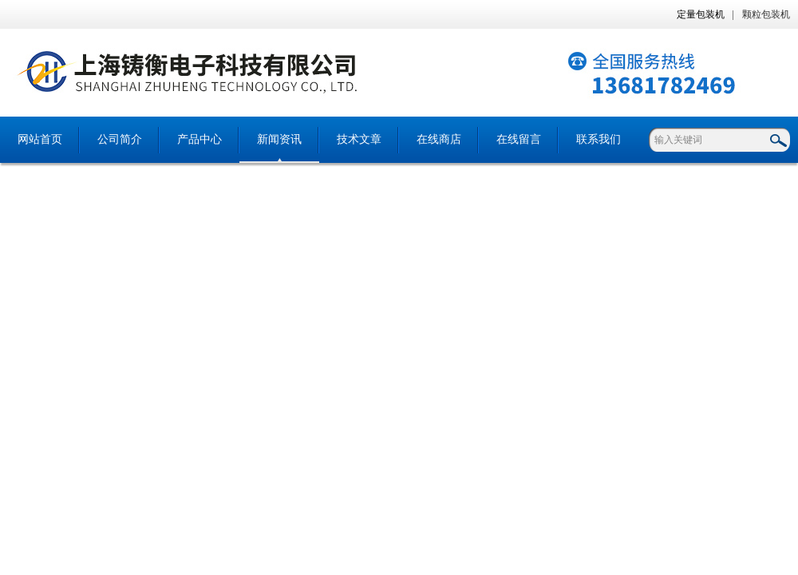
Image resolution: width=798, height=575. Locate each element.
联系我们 (598, 139)
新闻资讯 (279, 139)
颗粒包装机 (766, 14)
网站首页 (40, 139)
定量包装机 (701, 14)
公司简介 (119, 139)
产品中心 (199, 139)
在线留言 (518, 139)
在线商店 (439, 139)
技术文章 (359, 139)
